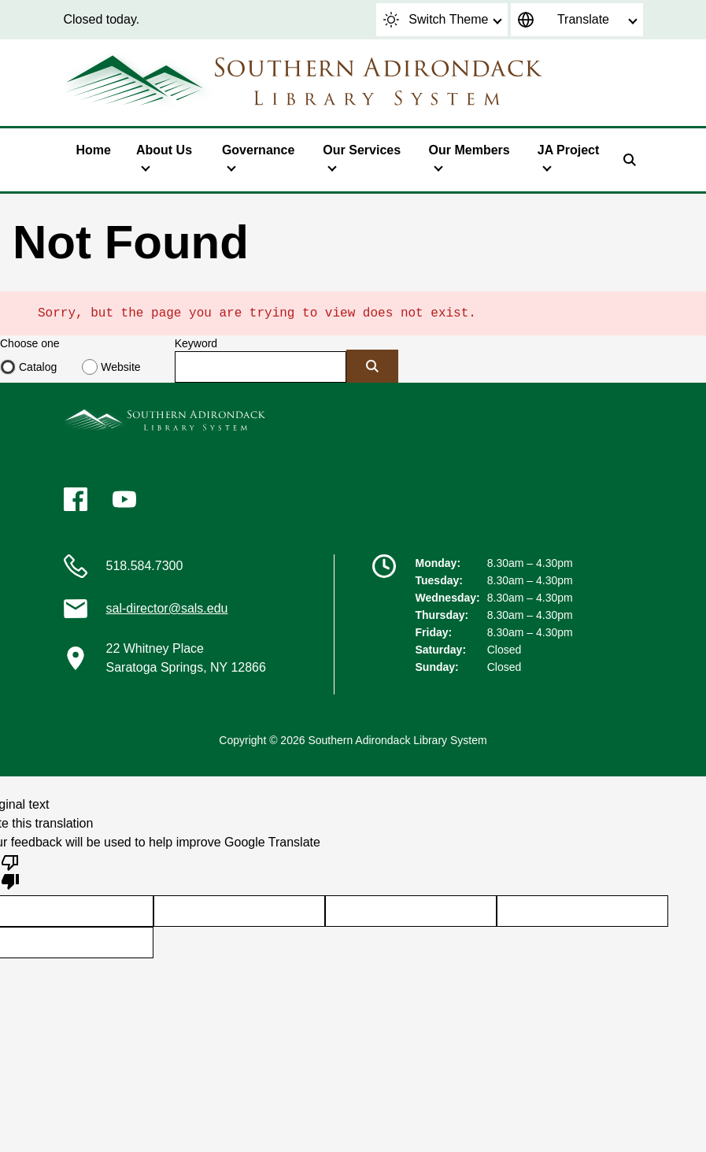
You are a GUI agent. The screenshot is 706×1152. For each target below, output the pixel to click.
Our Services (362, 150)
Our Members (469, 150)
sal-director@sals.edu (167, 608)
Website (120, 367)
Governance (258, 150)
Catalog (38, 367)
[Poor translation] (10, 871)
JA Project (569, 150)
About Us (164, 150)
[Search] (629, 159)
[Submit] (372, 366)
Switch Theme (435, 20)
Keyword (196, 343)
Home (93, 150)
